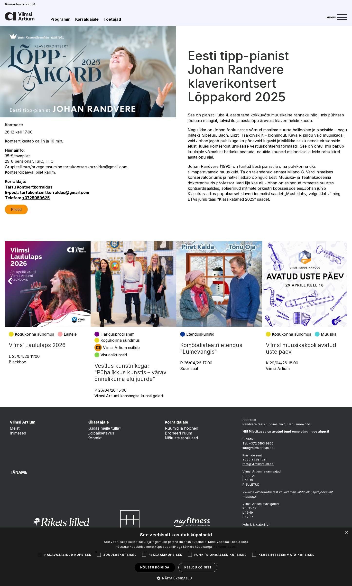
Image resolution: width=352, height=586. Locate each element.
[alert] (176, 557)
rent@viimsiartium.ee (258, 464)
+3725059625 (36, 197)
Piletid (16, 209)
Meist (14, 428)
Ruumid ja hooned (181, 428)
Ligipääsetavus (100, 433)
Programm (60, 19)
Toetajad (112, 19)
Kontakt (94, 437)
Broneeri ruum (178, 433)
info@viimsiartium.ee (257, 448)
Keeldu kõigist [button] (198, 567)
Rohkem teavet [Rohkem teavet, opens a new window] (224, 546)
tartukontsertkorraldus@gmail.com (54, 192)
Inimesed (18, 433)
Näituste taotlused (181, 437)
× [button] (346, 533)
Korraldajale (87, 19)
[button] (176, 578)
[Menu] (336, 16)
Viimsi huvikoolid (20, 4)
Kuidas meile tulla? (104, 428)
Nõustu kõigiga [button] (154, 567)
